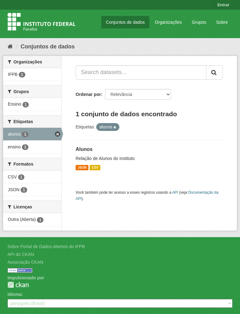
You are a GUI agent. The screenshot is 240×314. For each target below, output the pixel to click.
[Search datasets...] (141, 72)
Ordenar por (88, 94)
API (175, 192)
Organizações (168, 22)
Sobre (222, 22)
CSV (95, 167)
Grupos (199, 22)
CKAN (18, 285)
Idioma (15, 294)
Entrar (223, 4)
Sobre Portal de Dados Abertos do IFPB (46, 246)
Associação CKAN (25, 262)
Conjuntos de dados (125, 22)
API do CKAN (21, 254)
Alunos (84, 149)
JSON (82, 167)
